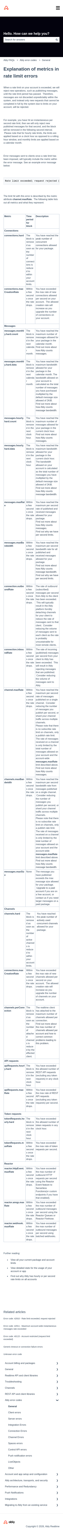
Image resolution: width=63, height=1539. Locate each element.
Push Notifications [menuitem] (14, 1493)
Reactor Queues (44, 1216)
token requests (43, 1126)
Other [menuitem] (11, 1468)
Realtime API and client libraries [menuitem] (21, 1376)
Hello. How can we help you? (26, 34)
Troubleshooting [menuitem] (13, 1382)
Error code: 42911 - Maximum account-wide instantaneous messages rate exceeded (29, 1328)
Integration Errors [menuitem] (17, 1425)
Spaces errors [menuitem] (15, 1444)
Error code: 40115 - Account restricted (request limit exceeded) (26, 1338)
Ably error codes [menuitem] (13, 1400)
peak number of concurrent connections (44, 242)
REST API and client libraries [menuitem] (20, 1394)
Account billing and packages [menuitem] (20, 1364)
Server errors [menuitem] (15, 1419)
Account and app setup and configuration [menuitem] (26, 1475)
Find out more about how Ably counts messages (46, 350)
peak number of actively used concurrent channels (47, 920)
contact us (41, 898)
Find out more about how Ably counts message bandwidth (46, 407)
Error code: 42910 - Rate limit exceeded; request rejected (29, 1319)
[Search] (57, 39)
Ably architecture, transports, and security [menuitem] (26, 1481)
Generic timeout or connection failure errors (23, 1347)
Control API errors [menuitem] (17, 1450)
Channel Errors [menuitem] (16, 1438)
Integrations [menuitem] (11, 1499)
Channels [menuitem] (10, 1388)
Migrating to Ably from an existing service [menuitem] (26, 1505)
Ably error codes (28, 60)
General (46, 60)
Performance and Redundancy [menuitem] (21, 1487)
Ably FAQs (9, 60)
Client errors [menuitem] (14, 1413)
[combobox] (28, 39)
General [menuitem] (9, 1370)
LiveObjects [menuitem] (14, 1462)
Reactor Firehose (45, 1219)
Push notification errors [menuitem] (20, 1456)
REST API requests (46, 1073)
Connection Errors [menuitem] (17, 1431)
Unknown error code (12, 1355)
